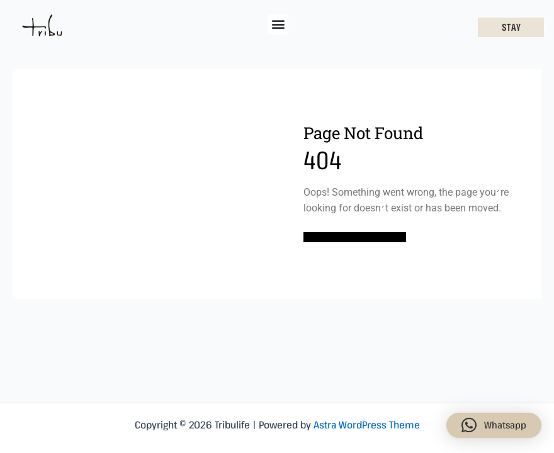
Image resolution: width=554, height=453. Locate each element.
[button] (278, 24)
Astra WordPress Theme (367, 425)
